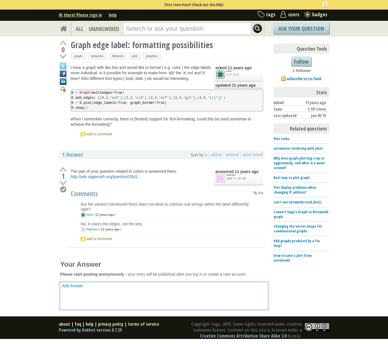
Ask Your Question (301, 28)
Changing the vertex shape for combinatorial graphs (298, 228)
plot (134, 56)
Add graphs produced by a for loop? (297, 243)
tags (271, 14)
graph (78, 56)
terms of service (143, 324)
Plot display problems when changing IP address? (295, 190)
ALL (79, 29)
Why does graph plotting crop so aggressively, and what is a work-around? (299, 163)
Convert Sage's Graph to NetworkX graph (301, 214)
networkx (97, 56)
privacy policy (110, 324)
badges (319, 14)
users (294, 14)
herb (229, 71)
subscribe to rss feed (304, 78)
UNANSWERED (104, 29)
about (64, 324)
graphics (152, 56)
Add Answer (72, 286)
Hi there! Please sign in (80, 15)
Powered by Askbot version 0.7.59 (90, 330)
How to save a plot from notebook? (293, 258)
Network (117, 56)
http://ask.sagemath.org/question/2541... (106, 176)
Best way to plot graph (292, 177)
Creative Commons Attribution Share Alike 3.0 (243, 336)
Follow (301, 61)
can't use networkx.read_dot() (297, 201)
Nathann (231, 175)
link (260, 193)
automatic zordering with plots (298, 148)
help (113, 15)
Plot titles (281, 138)
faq (78, 324)
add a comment (99, 134)
